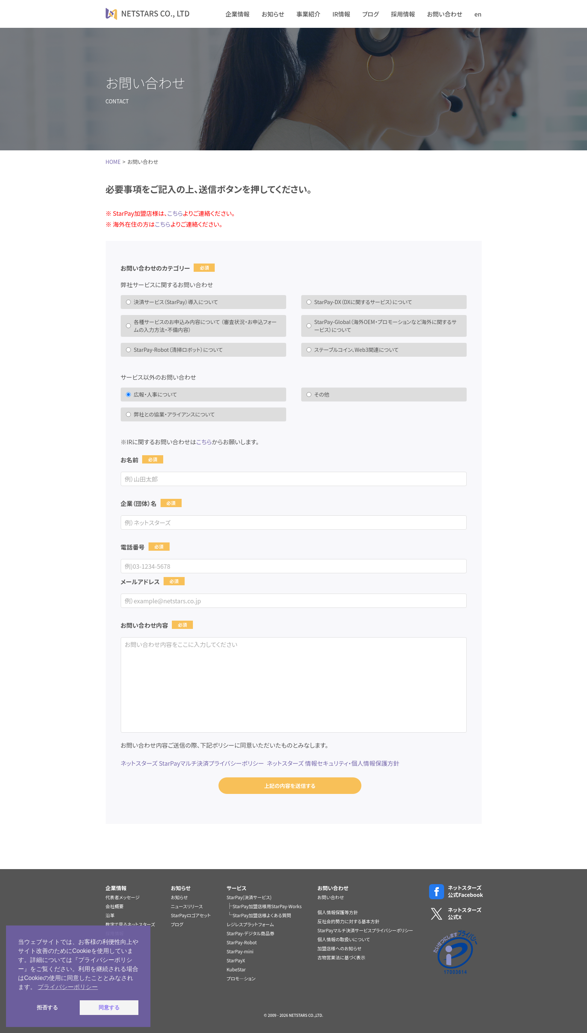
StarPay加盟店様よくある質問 (262, 915)
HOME (113, 161)
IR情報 (341, 13)
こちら (175, 213)
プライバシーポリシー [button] (68, 987)
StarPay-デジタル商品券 (251, 933)
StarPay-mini (240, 951)
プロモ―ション (241, 978)
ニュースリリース (187, 906)
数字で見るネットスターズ (130, 924)
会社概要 (115, 906)
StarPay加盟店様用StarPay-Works (267, 906)
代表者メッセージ (123, 897)
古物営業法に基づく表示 (341, 957)
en (477, 13)
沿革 (110, 915)
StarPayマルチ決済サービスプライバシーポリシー (365, 930)
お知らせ (273, 13)
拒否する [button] (47, 1007)
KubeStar (236, 969)
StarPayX (236, 960)
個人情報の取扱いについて (343, 939)
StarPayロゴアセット (191, 915)
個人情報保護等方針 (337, 912)
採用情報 (403, 13)
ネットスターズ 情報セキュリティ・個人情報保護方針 (333, 763)
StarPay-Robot (242, 942)
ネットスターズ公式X (455, 913)
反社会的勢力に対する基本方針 (348, 921)
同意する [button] (109, 1007)
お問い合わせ (444, 13)
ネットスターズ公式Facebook (455, 891)
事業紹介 (308, 13)
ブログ (370, 13)
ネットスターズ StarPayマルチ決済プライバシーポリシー (192, 763)
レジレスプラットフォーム (250, 924)
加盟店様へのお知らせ (339, 948)
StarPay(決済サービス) (249, 897)
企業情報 (238, 13)
